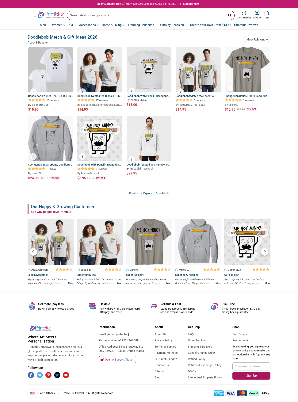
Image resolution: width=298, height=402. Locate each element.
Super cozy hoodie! (186, 274)
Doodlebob (162, 193)
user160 (233, 104)
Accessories (89, 25)
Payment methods (166, 352)
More (71, 283)
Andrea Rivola (138, 99)
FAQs (191, 334)
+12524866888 (128, 340)
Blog (157, 377)
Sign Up (251, 375)
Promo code (240, 340)
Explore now (191, 3)
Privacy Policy (163, 340)
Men (44, 25)
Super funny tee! (87, 274)
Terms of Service (165, 346)
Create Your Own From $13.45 (210, 25)
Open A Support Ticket (119, 359)
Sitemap (160, 371)
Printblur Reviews (246, 25)
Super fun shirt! (135, 274)
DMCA (192, 371)
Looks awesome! (38, 274)
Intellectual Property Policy (205, 377)
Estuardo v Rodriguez (192, 104)
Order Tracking (197, 340)
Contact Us (162, 365)
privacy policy (240, 350)
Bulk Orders (239, 334)
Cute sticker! (231, 274)
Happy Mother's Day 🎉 (110, 3)
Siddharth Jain (40, 104)
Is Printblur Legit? (166, 359)
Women (59, 25)
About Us (160, 334)
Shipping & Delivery (200, 346)
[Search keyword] (229, 15)
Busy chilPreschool (141, 168)
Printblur (134, 193)
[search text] (151, 15)
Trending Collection (142, 25)
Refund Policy (196, 359)
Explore (148, 193)
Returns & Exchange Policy (205, 365)
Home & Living (113, 25)
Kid (72, 25)
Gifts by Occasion (173, 25)
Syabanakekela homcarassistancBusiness (101, 105)
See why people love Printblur (51, 212)
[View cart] (266, 13)
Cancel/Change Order (201, 352)
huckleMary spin (90, 173)
